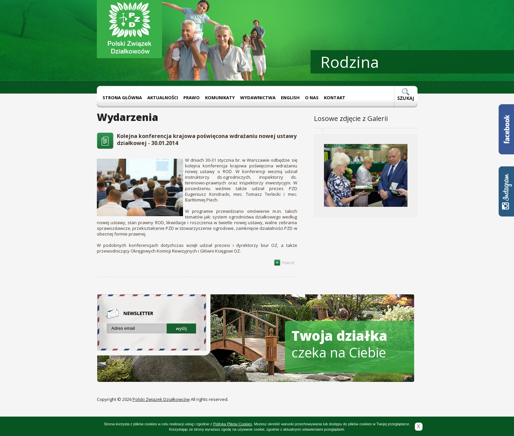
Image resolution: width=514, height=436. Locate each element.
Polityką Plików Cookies (232, 424)
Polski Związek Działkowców (161, 399)
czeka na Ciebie (339, 343)
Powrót (284, 263)
